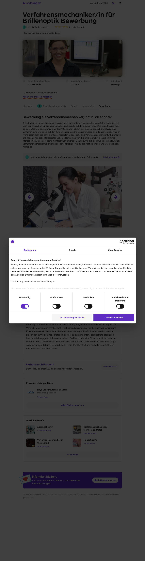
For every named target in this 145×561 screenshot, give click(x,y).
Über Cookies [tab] (115, 250)
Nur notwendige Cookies (72, 317)
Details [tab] (72, 250)
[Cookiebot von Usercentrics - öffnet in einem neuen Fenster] (121, 242)
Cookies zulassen (114, 317)
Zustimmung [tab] (30, 250)
